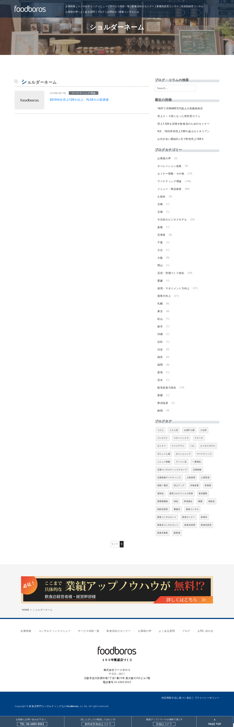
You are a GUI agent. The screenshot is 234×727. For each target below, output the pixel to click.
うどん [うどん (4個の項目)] (160, 434)
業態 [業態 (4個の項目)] (200, 506)
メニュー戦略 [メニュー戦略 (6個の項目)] (163, 466)
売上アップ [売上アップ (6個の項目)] (179, 490)
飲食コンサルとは (129, 11)
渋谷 (160, 353)
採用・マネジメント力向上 (174, 290)
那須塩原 (163, 407)
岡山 (160, 267)
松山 (160, 321)
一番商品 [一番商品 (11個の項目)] (196, 466)
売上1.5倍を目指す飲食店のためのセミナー (184, 123)
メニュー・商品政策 (170, 190)
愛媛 (160, 283)
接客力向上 (164, 298)
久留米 (162, 197)
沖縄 (160, 337)
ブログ (101, 11)
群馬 (160, 376)
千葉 (160, 244)
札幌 (160, 306)
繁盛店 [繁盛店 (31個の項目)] (177, 513)
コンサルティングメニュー (93, 6)
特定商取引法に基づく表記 (177, 701)
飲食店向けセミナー (143, 6)
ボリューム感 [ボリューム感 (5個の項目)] (163, 458)
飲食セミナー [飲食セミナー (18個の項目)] (188, 521)
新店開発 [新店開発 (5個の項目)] (203, 498)
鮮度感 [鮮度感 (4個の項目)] (177, 537)
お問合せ (112, 11)
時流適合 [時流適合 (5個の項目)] (188, 506)
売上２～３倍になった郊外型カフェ (179, 116)
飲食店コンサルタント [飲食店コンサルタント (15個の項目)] (168, 529)
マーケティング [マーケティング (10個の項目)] (204, 458)
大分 (160, 252)
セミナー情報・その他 (171, 174)
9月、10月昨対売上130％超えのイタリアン (184, 131)
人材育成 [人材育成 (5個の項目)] (205, 482)
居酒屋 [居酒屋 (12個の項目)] (208, 490)
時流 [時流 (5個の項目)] (176, 506)
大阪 (160, 259)
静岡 (160, 415)
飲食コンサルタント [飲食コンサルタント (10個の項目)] (167, 521)
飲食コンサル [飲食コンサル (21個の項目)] (192, 513)
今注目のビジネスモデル (172, 221)
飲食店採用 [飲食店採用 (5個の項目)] (189, 529)
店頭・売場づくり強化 (171, 275)
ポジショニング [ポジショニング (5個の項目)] (183, 458)
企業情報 (70, 6)
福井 (160, 360)
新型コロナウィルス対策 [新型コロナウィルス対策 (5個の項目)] (181, 498)
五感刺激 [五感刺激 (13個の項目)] (197, 474)
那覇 (160, 399)
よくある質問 (87, 11)
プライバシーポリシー (207, 701)
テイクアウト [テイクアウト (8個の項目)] (178, 450)
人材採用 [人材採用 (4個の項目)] (191, 482)
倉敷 (160, 228)
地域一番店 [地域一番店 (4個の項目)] (162, 490)
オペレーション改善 (170, 166)
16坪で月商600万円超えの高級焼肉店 (180, 108)
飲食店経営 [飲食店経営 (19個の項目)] (206, 529)
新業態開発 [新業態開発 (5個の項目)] (162, 506)
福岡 (160, 368)
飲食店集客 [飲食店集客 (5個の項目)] (162, 537)
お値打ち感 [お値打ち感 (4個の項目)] (189, 434)
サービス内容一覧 (120, 6)
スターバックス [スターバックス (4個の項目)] (181, 442)
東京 (160, 314)
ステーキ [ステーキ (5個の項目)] (199, 442)
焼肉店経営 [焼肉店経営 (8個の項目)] (162, 513)
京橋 (160, 205)
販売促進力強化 (167, 391)
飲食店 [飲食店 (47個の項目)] (204, 521)
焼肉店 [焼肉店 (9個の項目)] (211, 506)
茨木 (160, 383)
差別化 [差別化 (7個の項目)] (160, 498)
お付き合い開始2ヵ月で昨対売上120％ (181, 139)
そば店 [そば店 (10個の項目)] (203, 434)
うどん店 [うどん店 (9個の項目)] (173, 434)
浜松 (160, 345)
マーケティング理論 (170, 182)
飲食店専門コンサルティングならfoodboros (53, 710)
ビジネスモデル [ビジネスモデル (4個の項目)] (207, 450)
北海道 (162, 236)
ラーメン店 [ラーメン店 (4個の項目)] (181, 466)
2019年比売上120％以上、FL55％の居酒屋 (79, 99)
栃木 (160, 329)
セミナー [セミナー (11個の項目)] (161, 450)
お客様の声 (71, 11)
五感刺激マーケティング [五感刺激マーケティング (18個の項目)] (169, 482)
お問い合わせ (201, 635)
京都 (160, 213)
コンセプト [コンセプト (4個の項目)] (162, 442)
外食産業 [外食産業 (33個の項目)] (194, 490)
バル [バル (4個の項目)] (192, 450)
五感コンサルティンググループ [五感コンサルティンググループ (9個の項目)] (172, 474)
